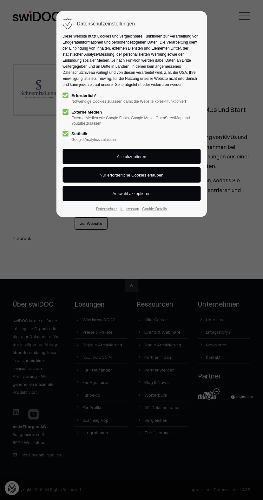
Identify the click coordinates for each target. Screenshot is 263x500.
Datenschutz (106, 209)
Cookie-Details (154, 209)
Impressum (129, 209)
